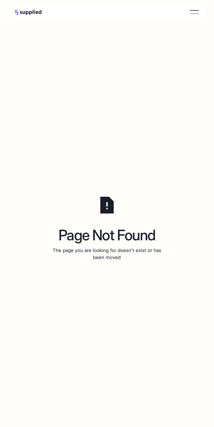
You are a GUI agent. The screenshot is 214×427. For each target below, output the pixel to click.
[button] (194, 12)
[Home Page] (28, 12)
